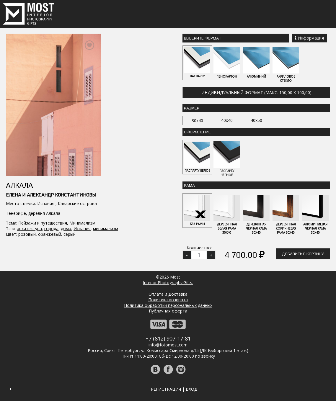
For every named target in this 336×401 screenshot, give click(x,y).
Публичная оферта (168, 311)
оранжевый (49, 234)
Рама (189, 185)
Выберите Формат (202, 38)
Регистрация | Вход (174, 389)
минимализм (105, 228)
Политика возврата (168, 299)
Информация (309, 38)
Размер (191, 108)
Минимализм (82, 223)
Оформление (197, 132)
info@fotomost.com (168, 345)
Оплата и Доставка (168, 294)
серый (69, 234)
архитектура (29, 228)
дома (66, 228)
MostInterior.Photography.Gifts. (168, 279)
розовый (27, 234)
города (51, 228)
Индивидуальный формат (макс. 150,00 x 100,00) (256, 92)
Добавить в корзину (303, 253)
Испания (82, 228)
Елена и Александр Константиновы (51, 195)
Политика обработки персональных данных (168, 305)
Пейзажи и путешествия (42, 223)
